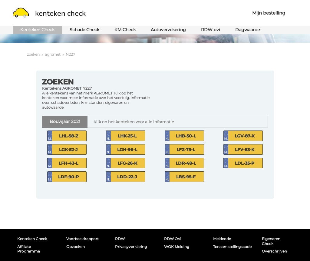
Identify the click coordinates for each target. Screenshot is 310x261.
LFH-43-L (68, 163)
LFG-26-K (127, 163)
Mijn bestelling (268, 13)
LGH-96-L (127, 149)
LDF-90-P (68, 177)
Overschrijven (274, 251)
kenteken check (49, 13)
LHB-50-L (186, 136)
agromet (53, 54)
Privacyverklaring (131, 246)
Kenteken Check (37, 29)
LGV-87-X (245, 136)
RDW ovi (210, 29)
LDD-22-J (127, 177)
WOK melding (176, 246)
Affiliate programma (28, 248)
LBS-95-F (186, 177)
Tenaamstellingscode (231, 246)
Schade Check (84, 29)
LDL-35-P (244, 163)
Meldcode (222, 238)
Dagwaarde (247, 29)
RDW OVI (172, 238)
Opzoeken (75, 246)
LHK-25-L (127, 136)
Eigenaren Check (271, 241)
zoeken (33, 54)
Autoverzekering (168, 29)
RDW (120, 238)
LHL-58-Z (68, 136)
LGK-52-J (68, 149)
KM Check (125, 29)
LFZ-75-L (185, 149)
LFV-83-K (244, 149)
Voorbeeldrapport (82, 238)
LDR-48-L (186, 163)
